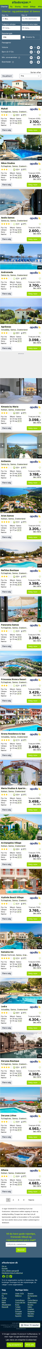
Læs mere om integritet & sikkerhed (21, 1340)
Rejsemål (5, 1307)
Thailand (18, 1314)
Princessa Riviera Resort (13, 679)
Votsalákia (5, 330)
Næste (31, 1200)
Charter (4, 7)
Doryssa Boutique (10, 1061)
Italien (30, 1307)
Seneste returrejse (30, 24)
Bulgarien (31, 1311)
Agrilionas (6, 327)
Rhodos (30, 1305)
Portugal (18, 1311)
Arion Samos (7, 516)
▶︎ (39, 93)
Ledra (4, 1006)
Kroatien (31, 1309)
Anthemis (6, 461)
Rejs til (24, 15)
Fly (11, 7)
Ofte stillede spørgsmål (10, 1271)
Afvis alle (30, 1345)
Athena (4, 1170)
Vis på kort (7, 76)
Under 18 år (19, 1293)
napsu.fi (15, 1327)
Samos (15, 112)
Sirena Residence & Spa (13, 734)
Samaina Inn (7, 952)
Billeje (33, 7)
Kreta (17, 1305)
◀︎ (2, 93)
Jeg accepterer (15, 1345)
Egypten (18, 1316)
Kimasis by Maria (9, 406)
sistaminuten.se (15, 1325)
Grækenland (24, 112)
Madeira (30, 1316)
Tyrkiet (17, 1307)
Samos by (5, 221)
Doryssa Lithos (8, 1115)
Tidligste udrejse (8, 24)
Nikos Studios (8, 163)
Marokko (31, 1314)
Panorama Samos (10, 625)
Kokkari (4, 410)
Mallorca (18, 1296)
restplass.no (5, 1325)
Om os (4, 1266)
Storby (18, 7)
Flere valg (6, 130)
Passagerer (6, 43)
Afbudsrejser (6, 1305)
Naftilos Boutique (10, 570)
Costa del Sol (20, 1302)
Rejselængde (7, 33)
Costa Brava (19, 1300)
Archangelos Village (11, 843)
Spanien (30, 1293)
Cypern (17, 1309)
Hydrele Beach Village (12, 897)
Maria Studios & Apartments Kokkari (19, 788)
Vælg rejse (34, 130)
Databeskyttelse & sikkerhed (12, 1273)
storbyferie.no (21, 1328)
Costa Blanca (33, 1300)
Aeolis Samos (7, 217)
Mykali (4, 108)
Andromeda (7, 272)
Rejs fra (5, 15)
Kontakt (5, 1268)
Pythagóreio (6, 112)
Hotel (25, 7)
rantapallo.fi (8, 1327)
